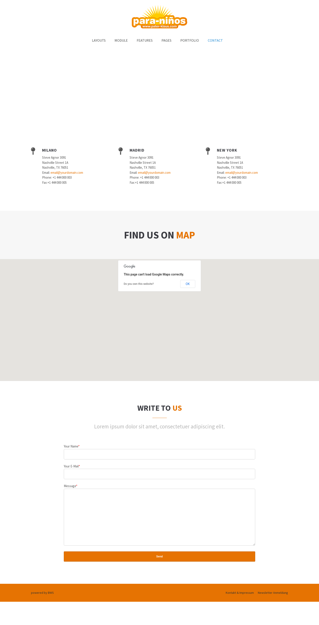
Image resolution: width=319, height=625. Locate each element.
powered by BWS (42, 603)
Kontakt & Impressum (240, 603)
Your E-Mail (72, 466)
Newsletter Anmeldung (273, 603)
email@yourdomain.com (67, 172)
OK (188, 284)
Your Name (72, 446)
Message (70, 486)
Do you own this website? (139, 283)
